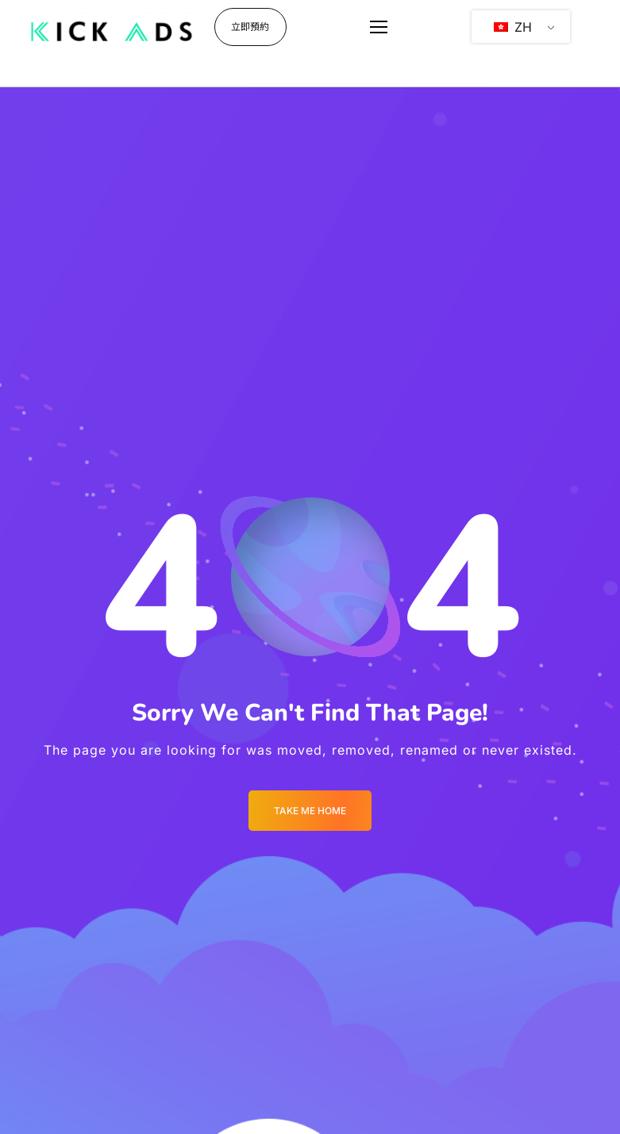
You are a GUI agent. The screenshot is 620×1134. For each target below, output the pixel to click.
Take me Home (310, 811)
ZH (513, 27)
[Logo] (111, 27)
